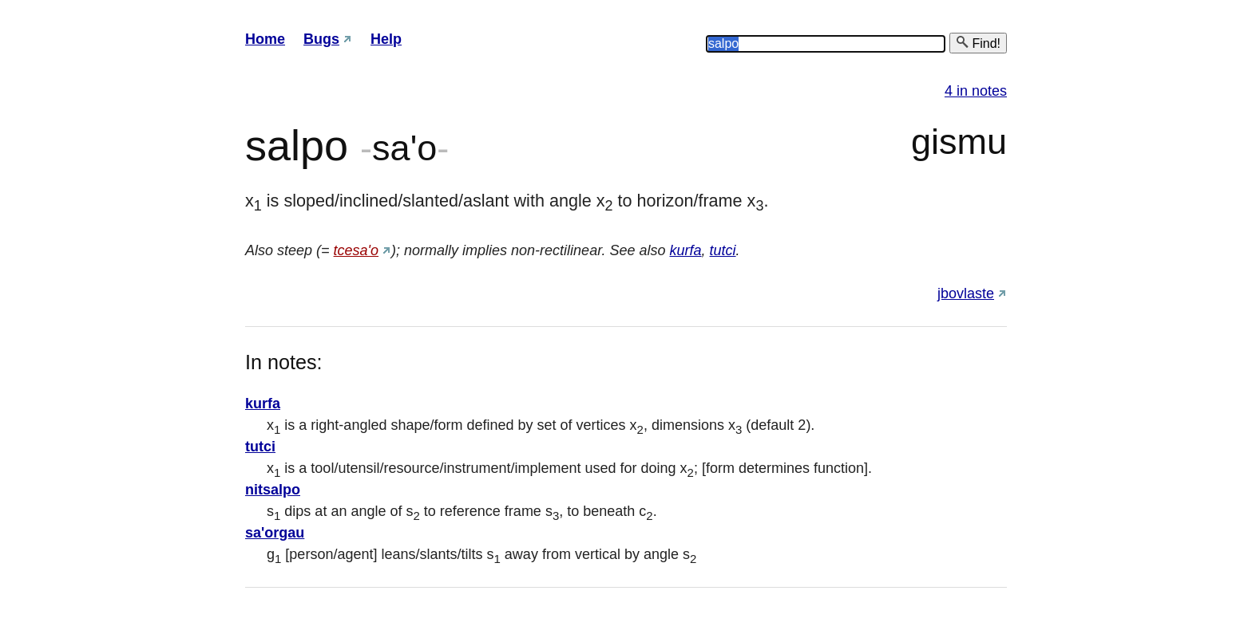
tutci (723, 250)
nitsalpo (272, 490)
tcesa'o (356, 250)
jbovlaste (965, 293)
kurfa (686, 250)
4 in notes (976, 91)
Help (386, 39)
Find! (978, 42)
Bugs (321, 39)
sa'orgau (274, 533)
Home (265, 39)
